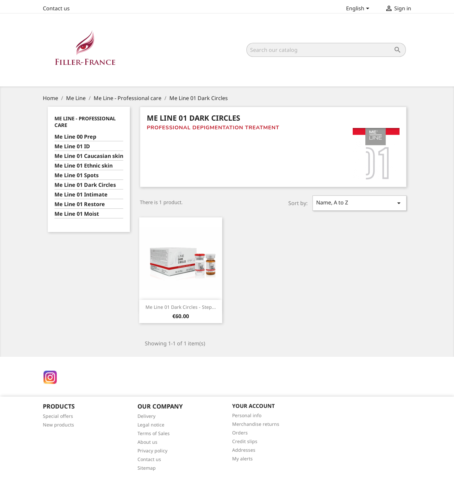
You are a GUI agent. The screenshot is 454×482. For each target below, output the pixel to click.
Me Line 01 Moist (76, 213)
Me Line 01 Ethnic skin (83, 165)
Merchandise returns (255, 424)
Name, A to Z (359, 203)
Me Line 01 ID (72, 146)
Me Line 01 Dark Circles (85, 184)
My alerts (242, 458)
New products (58, 425)
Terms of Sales (153, 433)
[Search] (326, 50)
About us (147, 442)
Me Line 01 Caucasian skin (88, 156)
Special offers (58, 416)
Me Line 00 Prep (75, 136)
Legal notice (150, 425)
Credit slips (244, 441)
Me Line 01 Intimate (81, 194)
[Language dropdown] (359, 9)
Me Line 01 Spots (76, 175)
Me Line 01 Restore (79, 204)
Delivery (146, 416)
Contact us (56, 8)
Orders (240, 432)
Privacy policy (152, 450)
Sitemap (146, 468)
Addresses (243, 450)
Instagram (50, 377)
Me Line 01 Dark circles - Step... (180, 307)
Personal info (246, 415)
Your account (253, 406)
